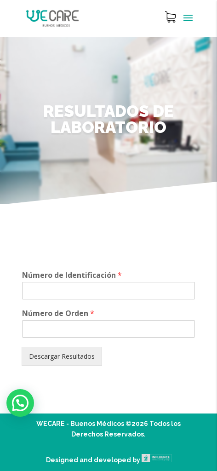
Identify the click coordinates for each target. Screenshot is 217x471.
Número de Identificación (72, 275)
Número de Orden (58, 313)
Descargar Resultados (62, 356)
